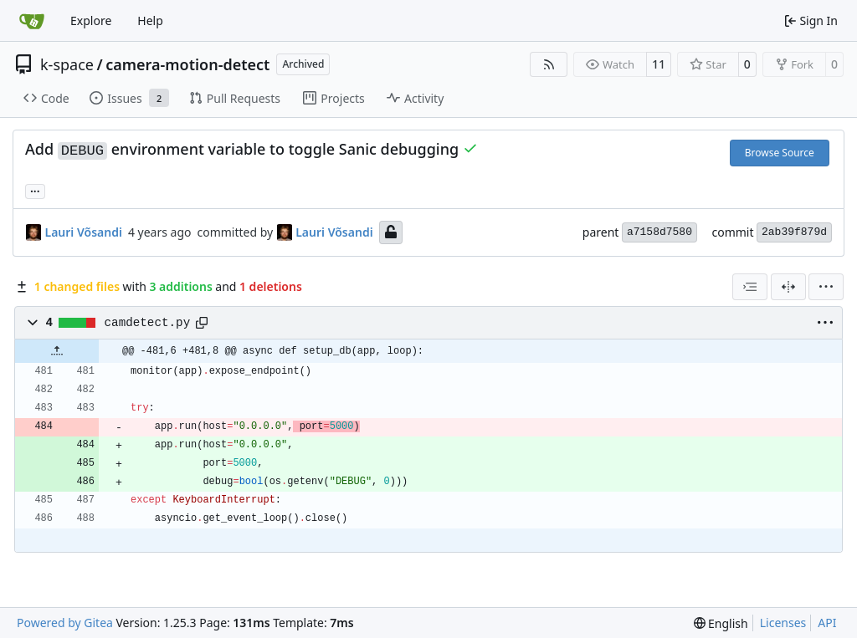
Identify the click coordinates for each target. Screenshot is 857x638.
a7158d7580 (659, 232)
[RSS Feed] (549, 64)
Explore (90, 20)
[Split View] (788, 286)
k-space (67, 64)
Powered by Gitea (65, 622)
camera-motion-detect (187, 64)
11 (658, 64)
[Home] (31, 21)
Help (150, 20)
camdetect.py (148, 322)
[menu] (826, 286)
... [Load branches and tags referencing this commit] (35, 190)
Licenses (783, 622)
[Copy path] (201, 322)
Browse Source (779, 152)
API (827, 622)
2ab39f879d (794, 232)
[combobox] (749, 286)
